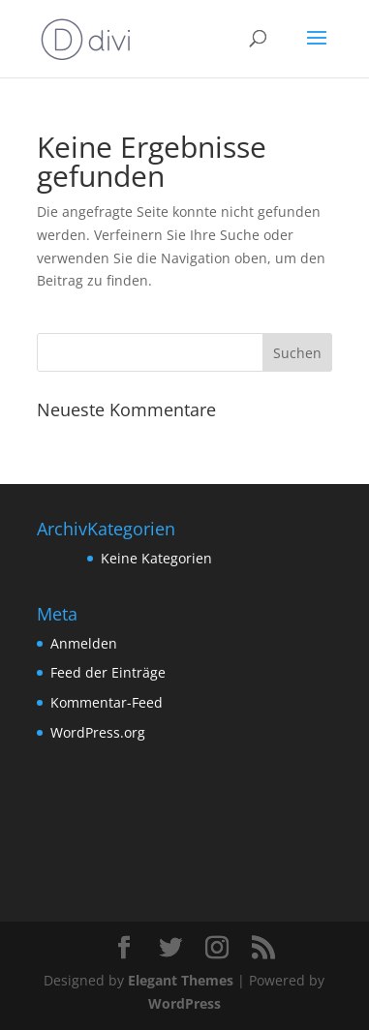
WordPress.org (97, 732)
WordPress (184, 1003)
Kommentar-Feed (106, 702)
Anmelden (83, 643)
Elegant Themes (180, 980)
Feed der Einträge (108, 672)
